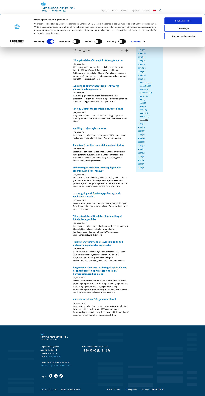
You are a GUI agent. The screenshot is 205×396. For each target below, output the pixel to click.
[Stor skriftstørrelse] (122, 51)
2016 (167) (142, 127)
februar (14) (144, 116)
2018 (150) (142, 79)
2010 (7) (141, 149)
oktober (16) (145, 89)
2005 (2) (141, 167)
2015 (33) (141, 131)
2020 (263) (142, 72)
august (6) (144, 96)
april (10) (143, 109)
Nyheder (46, 37)
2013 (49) (141, 138)
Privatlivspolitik (113, 389)
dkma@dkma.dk (53, 356)
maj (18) (143, 106)
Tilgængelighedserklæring (152, 389)
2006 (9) (141, 164)
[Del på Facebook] (75, 51)
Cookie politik (131, 389)
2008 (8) (141, 156)
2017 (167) (142, 123)
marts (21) (144, 113)
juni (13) (143, 103)
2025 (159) (142, 53)
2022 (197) (142, 64)
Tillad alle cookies (183, 6)
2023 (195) (142, 61)
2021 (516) (142, 68)
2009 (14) (141, 153)
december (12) (145, 82)
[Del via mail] (88, 51)
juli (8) (142, 99)
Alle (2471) (142, 41)
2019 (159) (142, 75)
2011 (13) (141, 145)
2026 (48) (141, 50)
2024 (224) (142, 57)
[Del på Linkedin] (80, 51)
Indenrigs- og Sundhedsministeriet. (56, 365)
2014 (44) (141, 134)
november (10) (145, 86)
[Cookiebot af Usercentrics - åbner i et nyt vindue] (16, 27)
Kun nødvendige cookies (183, 22)
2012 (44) (141, 142)
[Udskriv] (126, 51)
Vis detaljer (136, 27)
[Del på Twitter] (84, 51)
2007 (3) (141, 160)
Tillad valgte (183, 14)
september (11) (146, 92)
